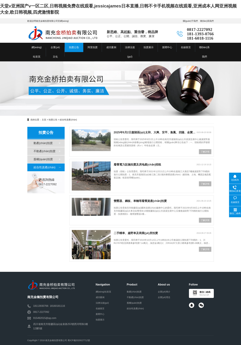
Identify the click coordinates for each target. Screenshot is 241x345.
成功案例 (100, 297)
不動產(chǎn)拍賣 (44, 151)
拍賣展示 (100, 319)
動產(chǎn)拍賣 (43, 143)
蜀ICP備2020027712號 (79, 340)
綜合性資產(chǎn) (44, 167)
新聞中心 (100, 314)
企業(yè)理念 (164, 297)
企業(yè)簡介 (164, 291)
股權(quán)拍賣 (43, 159)
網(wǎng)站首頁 (103, 291)
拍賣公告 (53, 119)
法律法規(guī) (102, 303)
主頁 (44, 119)
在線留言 (100, 308)
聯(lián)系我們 (207, 21)
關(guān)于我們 (190, 21)
